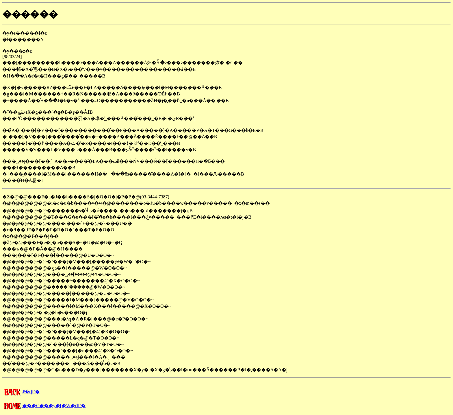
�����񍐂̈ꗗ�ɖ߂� (21, 391)
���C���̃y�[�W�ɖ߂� (44, 405)
